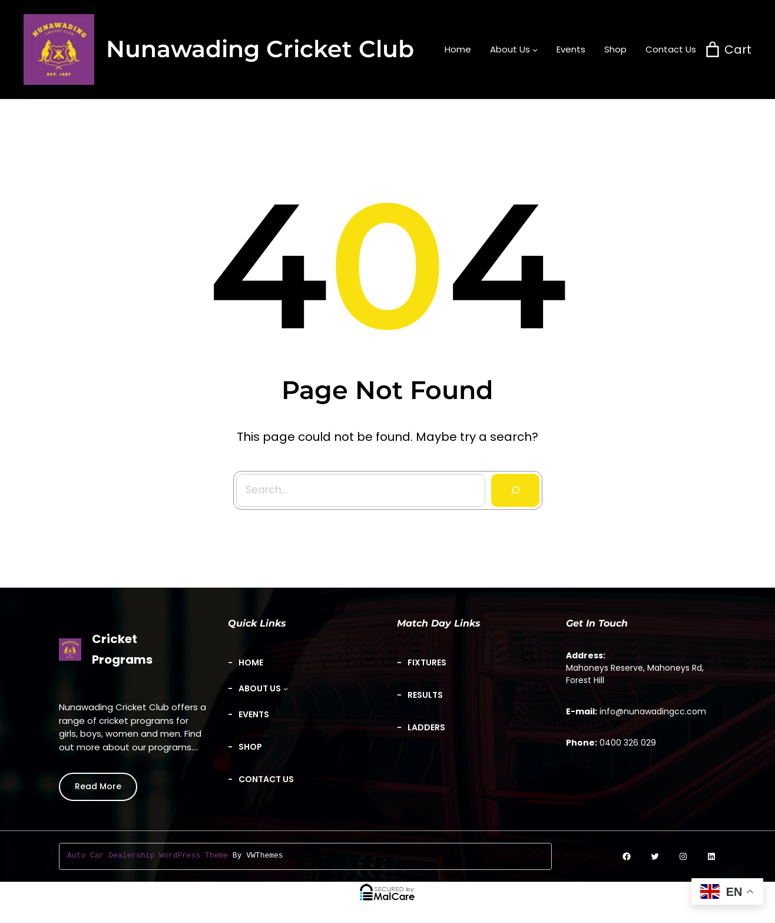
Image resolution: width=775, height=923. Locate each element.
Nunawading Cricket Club (260, 49)
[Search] (511, 486)
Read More (98, 786)
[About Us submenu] (514, 49)
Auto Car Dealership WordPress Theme (147, 856)
